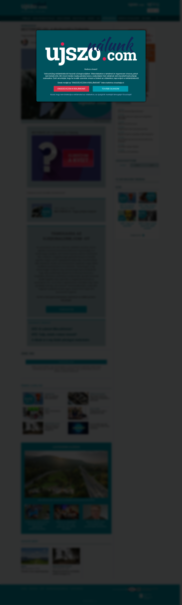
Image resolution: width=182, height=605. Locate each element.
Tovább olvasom (110, 89)
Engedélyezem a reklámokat (71, 89)
